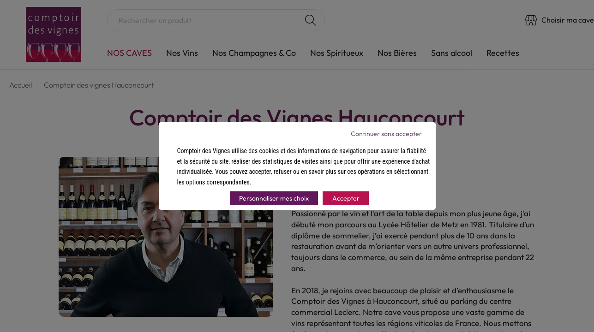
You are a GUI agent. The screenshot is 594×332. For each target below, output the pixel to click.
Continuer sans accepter (386, 134)
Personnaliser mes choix (274, 198)
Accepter (346, 198)
